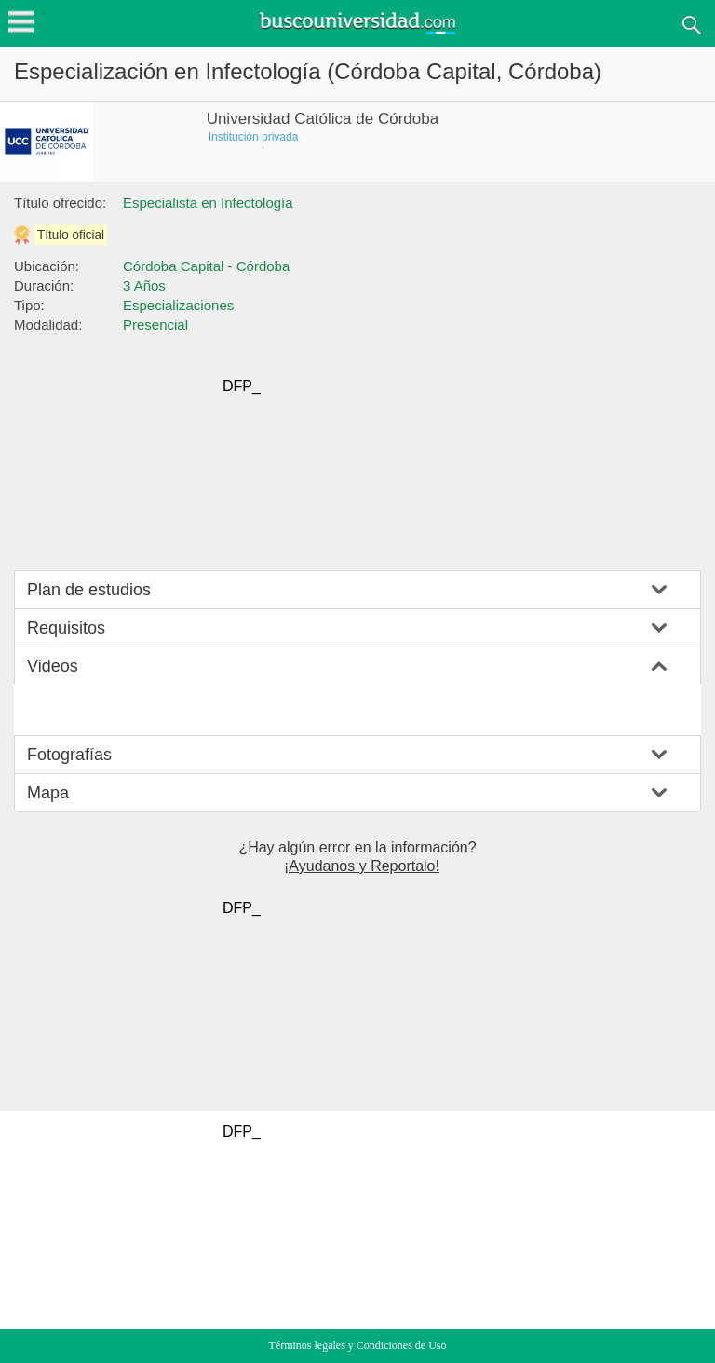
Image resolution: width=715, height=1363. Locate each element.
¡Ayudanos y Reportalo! (361, 866)
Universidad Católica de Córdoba (322, 119)
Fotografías (69, 754)
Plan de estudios (89, 589)
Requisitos (66, 628)
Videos (52, 666)
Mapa (48, 793)
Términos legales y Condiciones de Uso (358, 1345)
